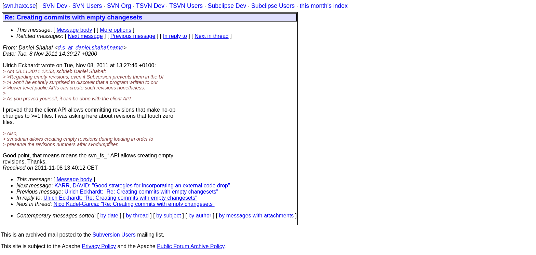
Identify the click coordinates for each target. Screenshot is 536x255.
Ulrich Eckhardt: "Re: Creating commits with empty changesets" (141, 192)
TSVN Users (186, 5)
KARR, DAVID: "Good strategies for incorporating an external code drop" (142, 185)
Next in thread (212, 36)
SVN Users (87, 5)
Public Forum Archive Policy (190, 246)
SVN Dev (54, 5)
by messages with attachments (256, 215)
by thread (137, 215)
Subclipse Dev (227, 5)
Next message (85, 36)
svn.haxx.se (20, 5)
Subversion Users (114, 235)
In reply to (175, 36)
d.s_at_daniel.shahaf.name (90, 48)
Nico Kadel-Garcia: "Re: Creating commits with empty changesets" (134, 204)
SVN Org (119, 5)
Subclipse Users (273, 5)
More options (116, 30)
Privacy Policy (99, 246)
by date (109, 215)
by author (199, 215)
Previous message (133, 36)
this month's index (324, 5)
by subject (168, 215)
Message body (74, 30)
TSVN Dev (150, 5)
